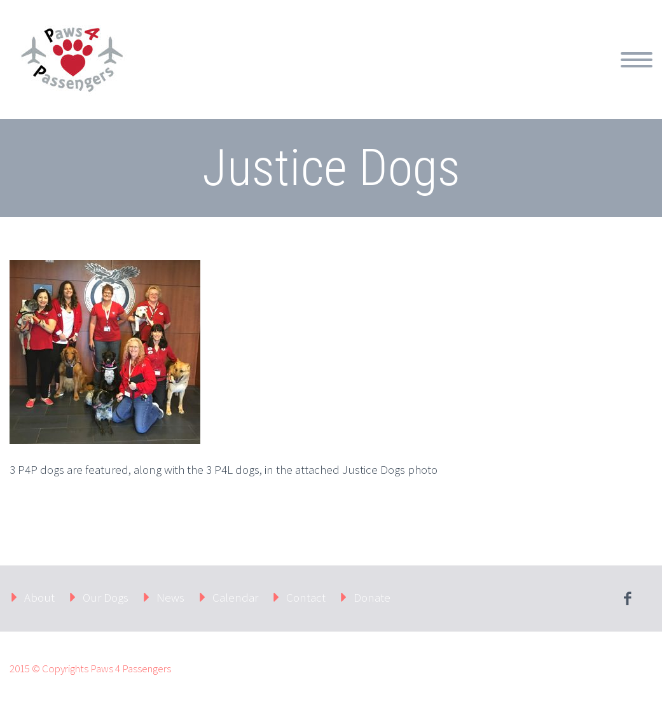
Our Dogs (105, 597)
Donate (372, 597)
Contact (306, 597)
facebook (627, 598)
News (170, 597)
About (39, 597)
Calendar (235, 597)
